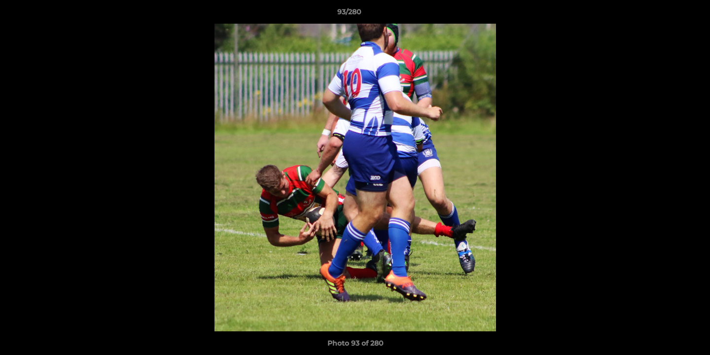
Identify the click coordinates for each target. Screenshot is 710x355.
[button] (668, 14)
